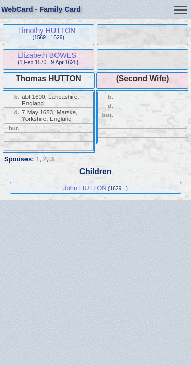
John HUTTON (85, 188)
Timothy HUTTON (47, 30)
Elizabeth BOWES (46, 55)
